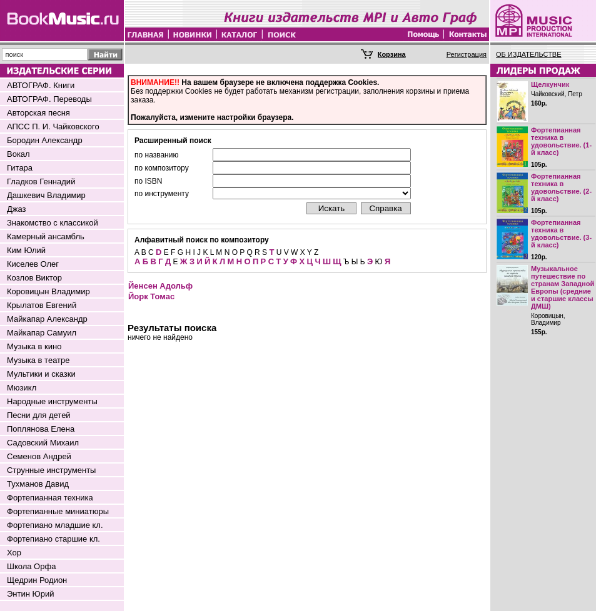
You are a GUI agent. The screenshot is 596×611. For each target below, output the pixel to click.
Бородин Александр (45, 140)
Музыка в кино (34, 346)
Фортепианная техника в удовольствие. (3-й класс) (561, 234)
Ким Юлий (26, 250)
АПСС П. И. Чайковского (53, 126)
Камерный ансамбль (45, 236)
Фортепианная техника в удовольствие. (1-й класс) (561, 141)
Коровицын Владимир (48, 291)
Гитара (20, 167)
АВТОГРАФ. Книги (40, 85)
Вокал (18, 154)
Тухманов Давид (38, 484)
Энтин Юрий (30, 594)
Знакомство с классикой (52, 222)
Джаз (16, 209)
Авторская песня (38, 112)
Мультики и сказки (41, 374)
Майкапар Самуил (41, 332)
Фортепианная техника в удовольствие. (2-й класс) (561, 187)
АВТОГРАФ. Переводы (49, 99)
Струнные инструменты (51, 470)
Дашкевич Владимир (46, 195)
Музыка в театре (38, 360)
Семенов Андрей (39, 456)
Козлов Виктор (34, 277)
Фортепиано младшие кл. (55, 525)
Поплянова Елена (40, 429)
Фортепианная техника (50, 497)
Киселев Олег (33, 264)
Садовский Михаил (43, 442)
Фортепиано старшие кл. (53, 539)
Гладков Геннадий (41, 181)
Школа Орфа (31, 566)
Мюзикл (21, 387)
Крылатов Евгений (41, 305)
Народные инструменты (52, 401)
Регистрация (467, 54)
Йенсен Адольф (160, 286)
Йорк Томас (151, 296)
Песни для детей (39, 415)
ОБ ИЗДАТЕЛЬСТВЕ (529, 54)
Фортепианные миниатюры (58, 511)
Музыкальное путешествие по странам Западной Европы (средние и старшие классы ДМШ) (562, 287)
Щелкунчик (550, 84)
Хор (14, 552)
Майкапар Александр (47, 319)
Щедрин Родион (37, 580)
